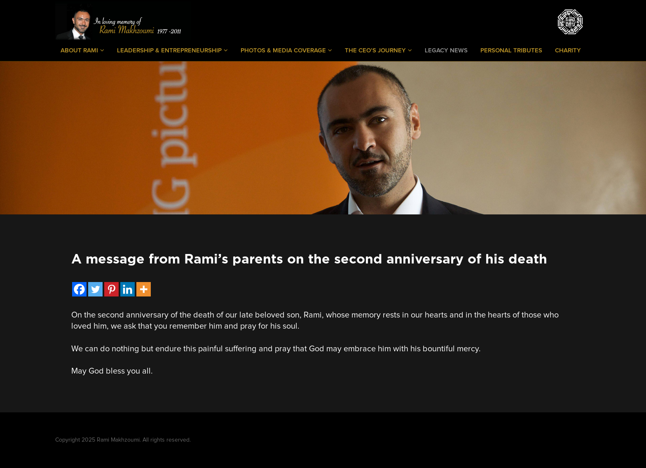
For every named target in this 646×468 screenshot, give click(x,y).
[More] (143, 289)
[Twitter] (95, 289)
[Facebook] (79, 289)
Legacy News (446, 50)
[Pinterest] (111, 289)
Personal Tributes (511, 50)
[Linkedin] (127, 289)
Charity (568, 50)
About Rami (82, 50)
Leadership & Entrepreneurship (172, 50)
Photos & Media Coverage (286, 50)
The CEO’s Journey (378, 50)
